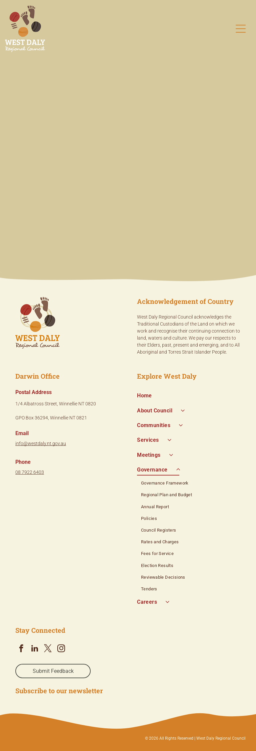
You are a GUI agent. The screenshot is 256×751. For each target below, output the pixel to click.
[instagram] (61, 649)
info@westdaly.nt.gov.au (40, 443)
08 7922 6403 (29, 472)
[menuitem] (189, 395)
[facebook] (21, 649)
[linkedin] (34, 649)
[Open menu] (241, 29)
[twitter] (48, 649)
